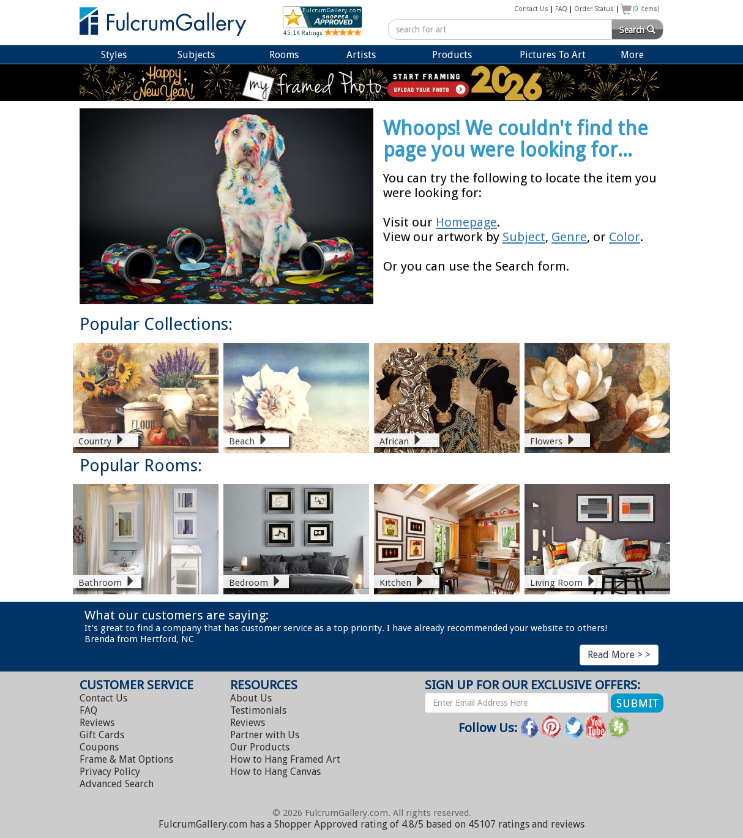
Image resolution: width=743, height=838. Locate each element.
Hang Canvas (275, 771)
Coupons (99, 747)
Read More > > (619, 654)
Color (624, 237)
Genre (569, 237)
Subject (523, 237)
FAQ (561, 9)
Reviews (97, 722)
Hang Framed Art (285, 759)
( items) (646, 9)
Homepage (466, 222)
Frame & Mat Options (126, 759)
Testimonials (258, 710)
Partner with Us (264, 735)
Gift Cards (102, 735)
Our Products (259, 747)
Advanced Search (117, 784)
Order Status (594, 9)
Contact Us (531, 9)
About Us (251, 698)
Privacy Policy (110, 771)
